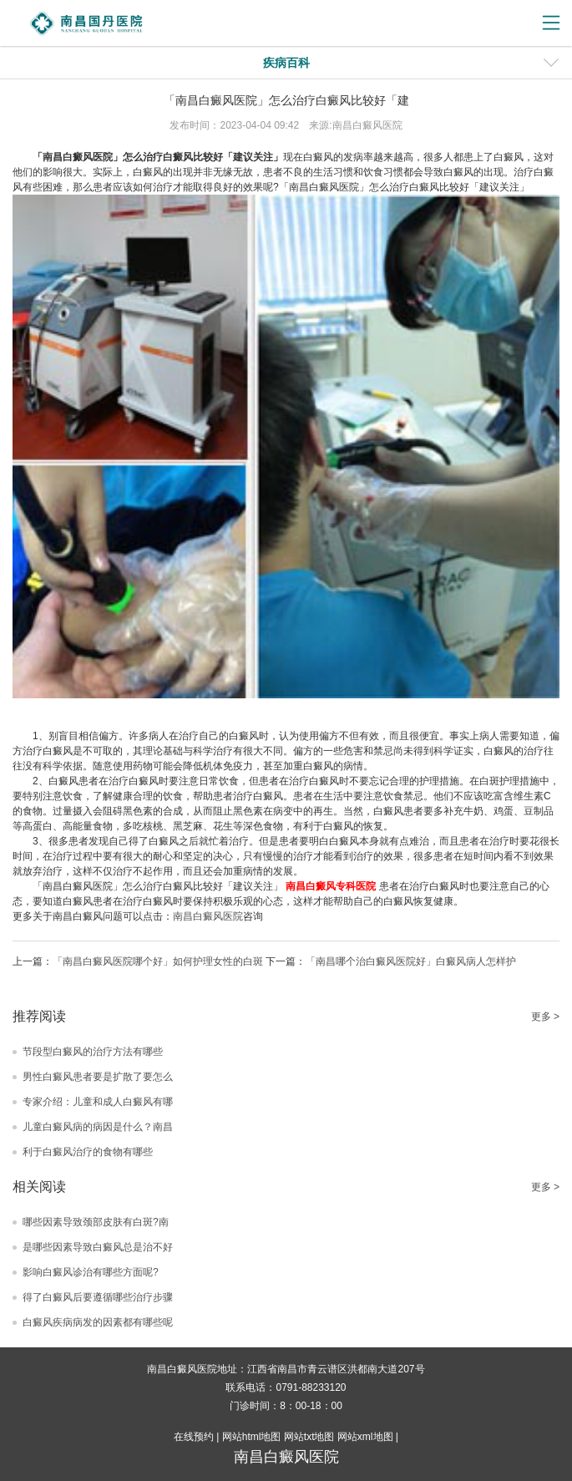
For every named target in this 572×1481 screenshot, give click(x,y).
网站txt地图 (309, 1437)
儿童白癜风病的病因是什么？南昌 (98, 1127)
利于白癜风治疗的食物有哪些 (88, 1152)
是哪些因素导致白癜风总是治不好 (98, 1247)
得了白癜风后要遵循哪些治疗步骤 (98, 1297)
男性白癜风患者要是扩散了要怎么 (98, 1077)
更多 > (545, 1016)
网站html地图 (251, 1437)
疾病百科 (286, 62)
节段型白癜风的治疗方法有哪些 (93, 1051)
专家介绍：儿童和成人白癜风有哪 (98, 1102)
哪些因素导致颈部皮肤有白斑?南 (96, 1222)
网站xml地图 (365, 1437)
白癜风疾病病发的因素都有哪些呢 (98, 1322)
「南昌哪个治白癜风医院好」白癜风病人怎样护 (411, 961)
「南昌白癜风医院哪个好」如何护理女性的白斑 (158, 961)
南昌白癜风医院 (208, 916)
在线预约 (194, 1437)
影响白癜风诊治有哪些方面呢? (91, 1272)
